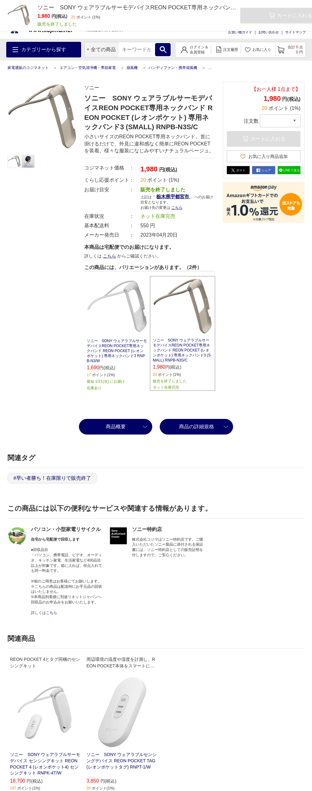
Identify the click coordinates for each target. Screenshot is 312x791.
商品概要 (116, 426)
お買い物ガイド (240, 32)
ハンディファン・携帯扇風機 (173, 68)
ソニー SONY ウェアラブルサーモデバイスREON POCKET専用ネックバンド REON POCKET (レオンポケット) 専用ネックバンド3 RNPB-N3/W (117, 351)
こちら (177, 207)
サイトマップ (295, 32)
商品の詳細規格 (196, 426)
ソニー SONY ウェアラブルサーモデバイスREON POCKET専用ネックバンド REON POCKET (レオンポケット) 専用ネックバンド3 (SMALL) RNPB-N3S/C (182, 350)
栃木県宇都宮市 (173, 196)
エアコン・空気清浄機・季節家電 (88, 68)
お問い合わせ (268, 32)
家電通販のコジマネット (28, 68)
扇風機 (132, 68)
